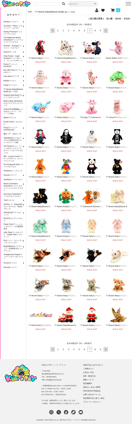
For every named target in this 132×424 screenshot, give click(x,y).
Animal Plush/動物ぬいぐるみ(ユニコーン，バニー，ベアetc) (13, 111)
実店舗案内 (87, 383)
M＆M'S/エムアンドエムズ (13, 219)
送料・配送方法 (89, 376)
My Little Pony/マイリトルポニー (13, 71)
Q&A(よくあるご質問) (91, 387)
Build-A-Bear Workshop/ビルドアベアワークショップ (13, 103)
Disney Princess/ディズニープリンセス (13, 33)
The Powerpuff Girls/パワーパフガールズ (13, 165)
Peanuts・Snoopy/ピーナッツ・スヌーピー (13, 47)
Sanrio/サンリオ (10, 52)
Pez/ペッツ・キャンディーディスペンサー (13, 241)
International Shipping (91, 391)
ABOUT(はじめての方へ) (93, 365)
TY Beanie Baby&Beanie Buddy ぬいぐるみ (13, 90)
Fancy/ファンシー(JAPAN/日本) (11, 129)
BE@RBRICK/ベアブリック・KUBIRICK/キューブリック (13, 248)
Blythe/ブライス (10, 118)
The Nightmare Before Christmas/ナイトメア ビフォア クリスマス (13, 40)
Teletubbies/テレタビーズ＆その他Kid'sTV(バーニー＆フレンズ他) (13, 140)
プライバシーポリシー (92, 402)
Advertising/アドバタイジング (13, 213)
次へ (105, 30)
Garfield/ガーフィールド (13, 180)
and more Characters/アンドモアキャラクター (13, 195)
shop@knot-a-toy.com (54, 379)
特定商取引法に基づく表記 (93, 398)
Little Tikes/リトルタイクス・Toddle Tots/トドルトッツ (13, 234)
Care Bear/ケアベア (11, 76)
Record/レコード (10, 267)
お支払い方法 (88, 372)
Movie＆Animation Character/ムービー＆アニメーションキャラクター (13, 187)
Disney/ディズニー (11, 22)
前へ (52, 30)
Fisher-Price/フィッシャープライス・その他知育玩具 (13, 226)
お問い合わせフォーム (92, 394)
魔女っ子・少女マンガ (12, 134)
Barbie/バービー (10, 81)
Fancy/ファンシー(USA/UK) (11, 65)
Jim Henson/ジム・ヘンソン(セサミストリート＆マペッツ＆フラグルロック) (13, 149)
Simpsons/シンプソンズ (13, 171)
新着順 (127, 18)
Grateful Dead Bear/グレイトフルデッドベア (13, 96)
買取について (88, 380)
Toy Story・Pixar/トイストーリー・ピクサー (13, 27)
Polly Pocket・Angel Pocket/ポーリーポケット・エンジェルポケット (13, 58)
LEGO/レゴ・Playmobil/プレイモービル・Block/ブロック (13, 206)
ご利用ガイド (88, 368)
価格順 (118, 18)
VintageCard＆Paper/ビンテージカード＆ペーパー (13, 256)
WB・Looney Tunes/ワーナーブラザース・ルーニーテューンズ (13, 158)
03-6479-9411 (51, 377)
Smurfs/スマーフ (10, 175)
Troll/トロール (9, 200)
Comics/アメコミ (10, 263)
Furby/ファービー (10, 85)
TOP (30, 12)
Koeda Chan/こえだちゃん (13, 123)
